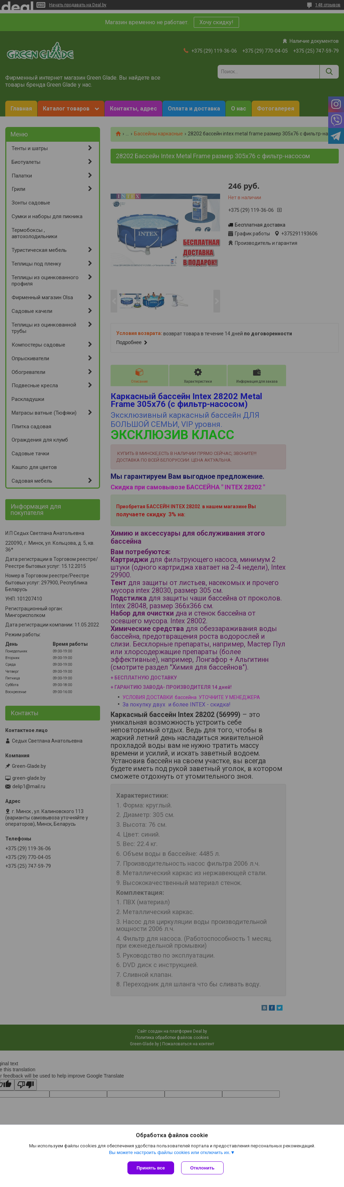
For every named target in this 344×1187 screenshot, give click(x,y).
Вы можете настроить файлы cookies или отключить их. (169, 1152)
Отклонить (202, 1168)
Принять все (151, 1168)
